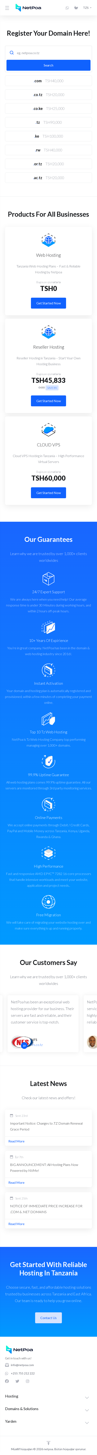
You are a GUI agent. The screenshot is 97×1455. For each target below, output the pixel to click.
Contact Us (48, 1318)
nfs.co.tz (37, 1045)
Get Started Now (48, 303)
